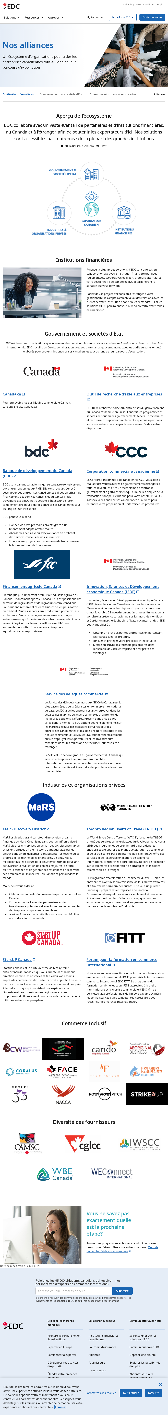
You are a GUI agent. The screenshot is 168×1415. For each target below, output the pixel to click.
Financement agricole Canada (30, 586)
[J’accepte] (160, 1384)
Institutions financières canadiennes (103, 1337)
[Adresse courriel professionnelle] (73, 1291)
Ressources (34, 18)
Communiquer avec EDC (144, 1347)
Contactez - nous (152, 17)
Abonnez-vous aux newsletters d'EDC (141, 1376)
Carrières (148, 4)
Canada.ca (12, 393)
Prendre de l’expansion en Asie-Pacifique (63, 1337)
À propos (56, 18)
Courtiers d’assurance (102, 1347)
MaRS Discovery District (24, 828)
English (161, 4)
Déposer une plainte (142, 1355)
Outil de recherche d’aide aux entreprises (122, 1249)
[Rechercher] (94, 17)
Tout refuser (131, 1393)
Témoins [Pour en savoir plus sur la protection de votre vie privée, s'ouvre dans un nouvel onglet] (60, 1407)
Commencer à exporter (61, 1355)
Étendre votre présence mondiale (62, 1376)
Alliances (94, 1355)
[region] (84, 1396)
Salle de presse (132, 4)
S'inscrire (122, 1291)
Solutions (12, 18)
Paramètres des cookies (101, 1393)
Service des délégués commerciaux (76, 693)
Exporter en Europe (59, 1347)
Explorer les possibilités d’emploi (144, 1364)
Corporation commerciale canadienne (121, 471)
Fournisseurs (97, 1362)
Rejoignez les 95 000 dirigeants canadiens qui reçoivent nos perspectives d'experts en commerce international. (78, 1282)
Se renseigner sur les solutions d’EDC (143, 1337)
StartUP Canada (17, 959)
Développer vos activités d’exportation (63, 1364)
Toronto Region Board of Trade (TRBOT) (122, 828)
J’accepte (153, 1393)
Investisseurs (97, 1370)
